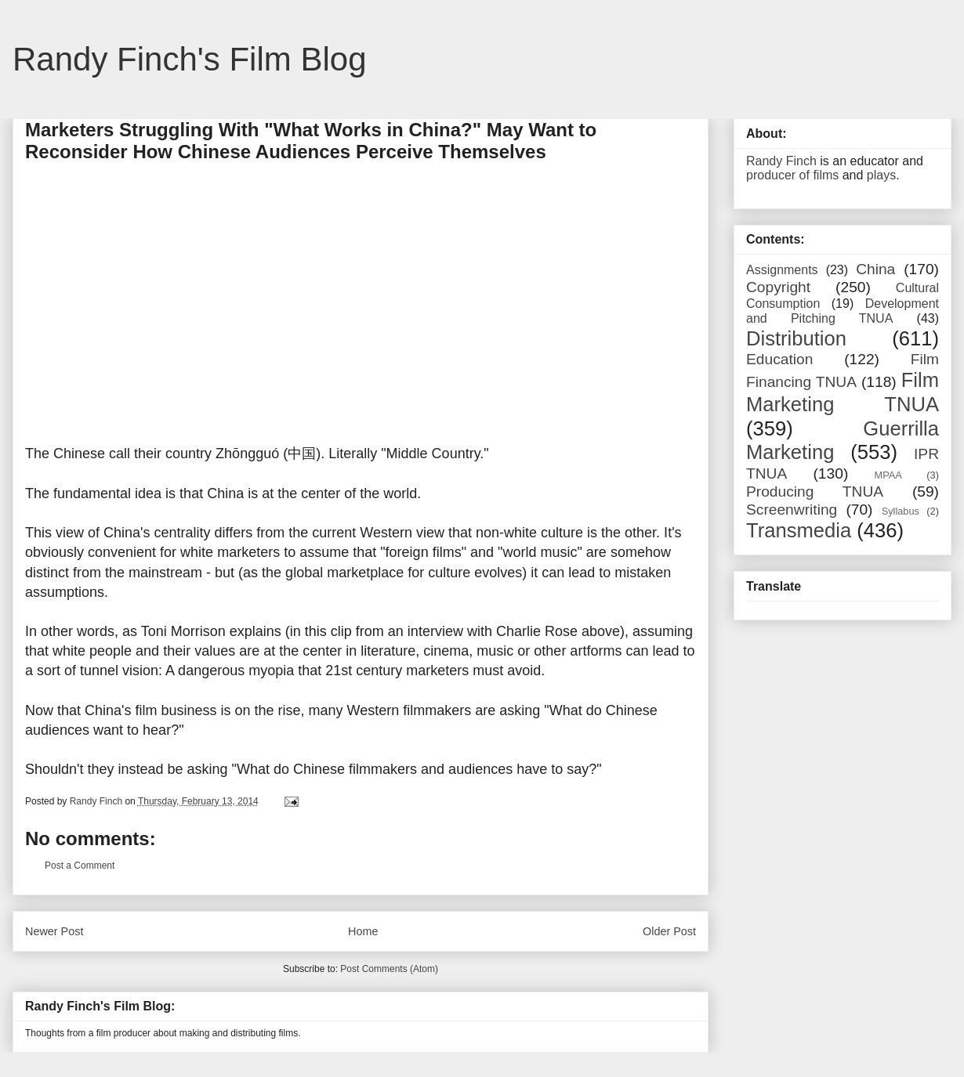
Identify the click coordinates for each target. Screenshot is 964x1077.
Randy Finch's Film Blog (190, 59)
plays (881, 175)
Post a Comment (79, 865)
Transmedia (798, 530)
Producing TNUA (814, 491)
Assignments (782, 269)
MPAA (888, 475)
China (875, 269)
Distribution (796, 338)
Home (363, 931)
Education (779, 359)
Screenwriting (791, 509)
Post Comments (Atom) (389, 968)
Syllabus (900, 511)
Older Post (669, 931)
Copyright (778, 287)
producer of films (792, 175)
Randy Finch (781, 161)
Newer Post (54, 931)
